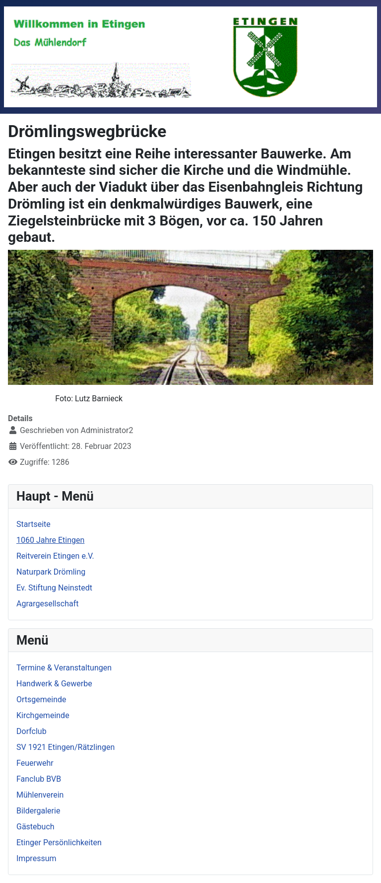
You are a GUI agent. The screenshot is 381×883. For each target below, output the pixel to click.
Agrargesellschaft (47, 603)
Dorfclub (31, 731)
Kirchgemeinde (42, 715)
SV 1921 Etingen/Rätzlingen (65, 747)
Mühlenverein (40, 795)
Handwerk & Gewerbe (54, 683)
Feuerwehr (35, 763)
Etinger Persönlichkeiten (59, 842)
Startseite (33, 524)
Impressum (36, 858)
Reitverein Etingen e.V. (55, 556)
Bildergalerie (38, 810)
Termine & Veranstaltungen (64, 667)
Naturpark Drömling (50, 572)
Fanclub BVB (38, 779)
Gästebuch (35, 826)
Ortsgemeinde (41, 699)
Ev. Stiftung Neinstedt (54, 587)
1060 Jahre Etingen (50, 540)
